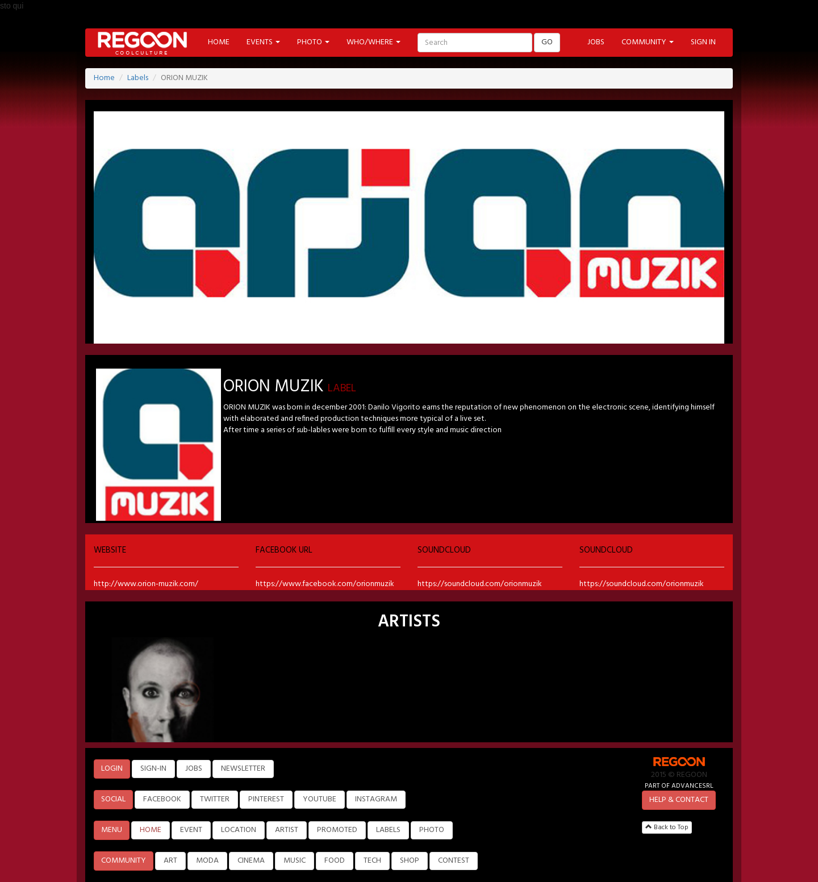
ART (170, 860)
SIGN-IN (153, 768)
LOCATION (238, 830)
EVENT (191, 830)
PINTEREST (266, 799)
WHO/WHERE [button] (373, 42)
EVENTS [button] (263, 42)
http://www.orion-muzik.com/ (146, 584)
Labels (137, 78)
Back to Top (666, 827)
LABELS (388, 830)
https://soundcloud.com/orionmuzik (480, 584)
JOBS (595, 42)
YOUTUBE (319, 799)
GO (547, 42)
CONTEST (453, 860)
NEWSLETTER (243, 768)
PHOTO (431, 830)
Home (104, 78)
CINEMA (251, 860)
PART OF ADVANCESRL (679, 785)
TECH (372, 860)
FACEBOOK (162, 799)
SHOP (409, 860)
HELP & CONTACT (678, 799)
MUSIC (294, 860)
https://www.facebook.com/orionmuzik (325, 584)
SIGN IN (703, 42)
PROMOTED (337, 830)
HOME (218, 42)
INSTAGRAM (376, 799)
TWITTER (214, 799)
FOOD (334, 860)
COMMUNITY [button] (647, 42)
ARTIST (286, 830)
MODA (207, 860)
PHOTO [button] (313, 42)
